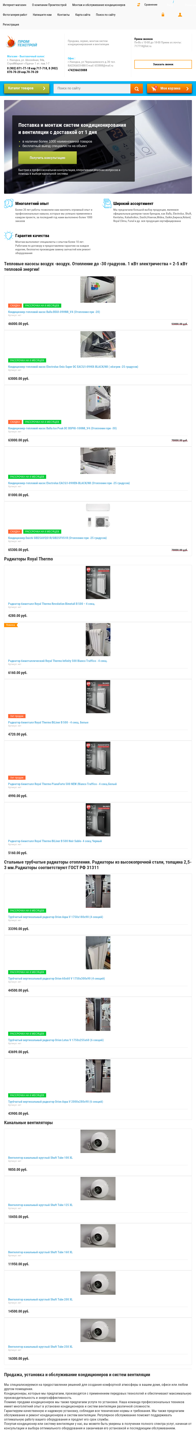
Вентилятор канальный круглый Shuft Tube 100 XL (40, 1158)
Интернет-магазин (14, 5)
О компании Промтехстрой (49, 5)
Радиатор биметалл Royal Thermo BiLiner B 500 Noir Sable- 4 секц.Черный (55, 841)
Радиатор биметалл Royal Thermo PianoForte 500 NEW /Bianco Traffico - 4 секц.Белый (62, 784)
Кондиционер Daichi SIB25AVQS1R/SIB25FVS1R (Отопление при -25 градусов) (57, 538)
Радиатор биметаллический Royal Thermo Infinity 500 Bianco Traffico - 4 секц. (57, 661)
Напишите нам (42, 15)
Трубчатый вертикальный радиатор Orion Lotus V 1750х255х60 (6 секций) (56, 1040)
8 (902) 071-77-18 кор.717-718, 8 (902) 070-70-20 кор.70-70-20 (32, 70)
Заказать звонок (163, 64)
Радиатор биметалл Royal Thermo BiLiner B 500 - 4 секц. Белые (48, 722)
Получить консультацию (47, 158)
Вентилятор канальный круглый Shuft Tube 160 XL (40, 1252)
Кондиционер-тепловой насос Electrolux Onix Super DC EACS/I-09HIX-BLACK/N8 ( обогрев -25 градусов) (73, 367)
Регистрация (11, 24)
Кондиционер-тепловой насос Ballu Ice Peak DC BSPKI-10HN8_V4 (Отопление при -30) (62, 428)
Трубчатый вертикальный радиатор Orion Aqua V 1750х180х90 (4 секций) (55, 917)
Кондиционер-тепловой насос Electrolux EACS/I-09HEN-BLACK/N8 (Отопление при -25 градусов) (69, 483)
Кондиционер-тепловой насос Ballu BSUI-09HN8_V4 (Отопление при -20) (54, 312)
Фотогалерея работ (15, 15)
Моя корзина (167, 87)
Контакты (63, 15)
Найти (136, 88)
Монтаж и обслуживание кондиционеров (98, 5)
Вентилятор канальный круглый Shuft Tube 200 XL (40, 1299)
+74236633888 (77, 70)
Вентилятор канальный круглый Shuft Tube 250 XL (40, 1347)
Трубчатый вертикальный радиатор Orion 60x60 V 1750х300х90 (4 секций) (56, 978)
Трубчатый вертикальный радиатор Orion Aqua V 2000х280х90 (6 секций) (55, 1102)
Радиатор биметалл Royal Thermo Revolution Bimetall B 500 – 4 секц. (51, 604)
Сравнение (150, 4)
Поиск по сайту (105, 15)
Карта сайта (82, 15)
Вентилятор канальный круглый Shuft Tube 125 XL (40, 1205)
